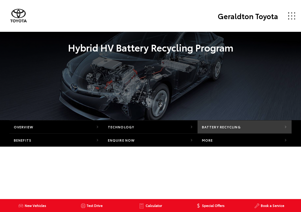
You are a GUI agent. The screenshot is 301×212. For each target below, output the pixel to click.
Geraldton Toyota (248, 15)
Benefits (22, 140)
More (207, 140)
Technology (121, 127)
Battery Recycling (221, 127)
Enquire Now (121, 140)
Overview (23, 127)
